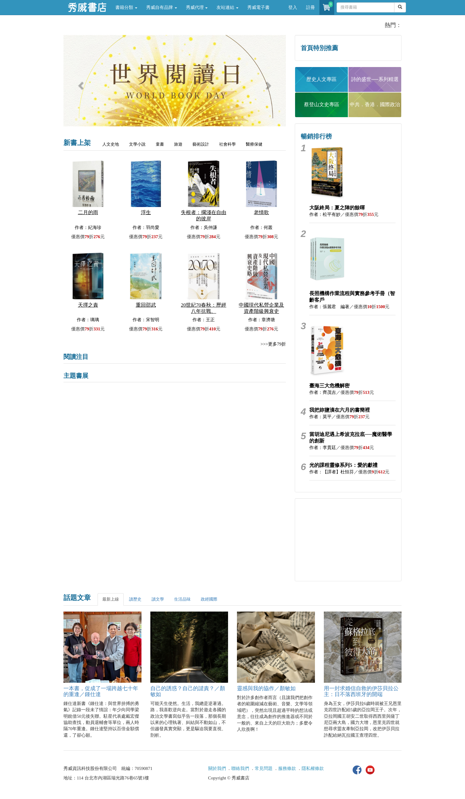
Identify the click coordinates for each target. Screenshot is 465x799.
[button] (80, 83)
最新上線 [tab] (110, 599)
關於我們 (217, 768)
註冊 (310, 7)
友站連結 (227, 7)
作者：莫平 (320, 416)
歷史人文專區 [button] (321, 79)
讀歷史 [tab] (135, 599)
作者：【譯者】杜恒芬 (331, 471)
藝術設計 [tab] (200, 144)
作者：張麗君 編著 (329, 306)
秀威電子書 (258, 7)
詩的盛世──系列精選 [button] (375, 79)
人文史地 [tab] (110, 144)
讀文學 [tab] (158, 599)
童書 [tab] (160, 144)
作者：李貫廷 (322, 447)
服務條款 (287, 768)
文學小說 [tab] (137, 144)
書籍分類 (126, 7)
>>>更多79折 (273, 344)
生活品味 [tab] (182, 599)
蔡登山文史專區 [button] (321, 104)
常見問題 (264, 768)
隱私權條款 (313, 768)
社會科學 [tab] (227, 144)
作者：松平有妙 (324, 214)
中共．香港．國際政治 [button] (375, 104)
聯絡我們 (240, 768)
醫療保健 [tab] (254, 144)
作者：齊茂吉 (322, 392)
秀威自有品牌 (161, 7)
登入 (292, 7)
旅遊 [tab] (178, 144)
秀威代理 (197, 7)
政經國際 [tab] (209, 599)
